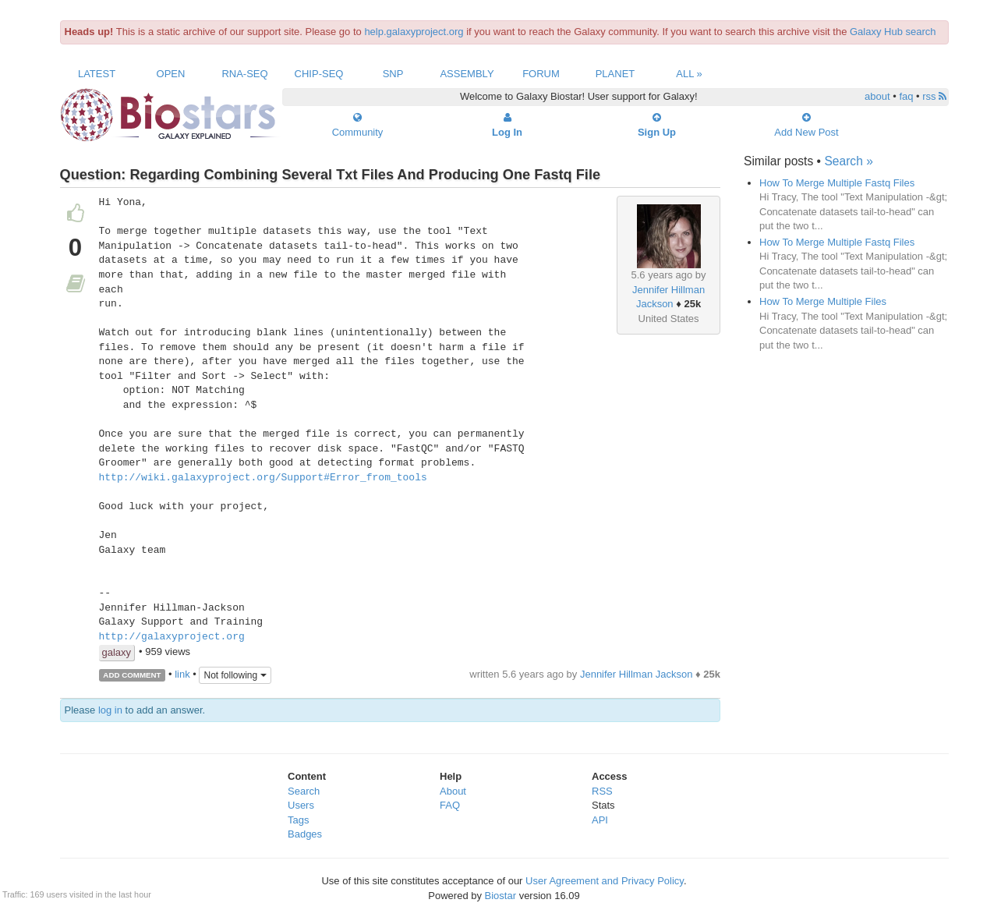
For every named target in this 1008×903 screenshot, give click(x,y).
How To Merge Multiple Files (822, 301)
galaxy (117, 652)
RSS (602, 791)
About (453, 791)
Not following (234, 675)
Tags (298, 820)
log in (110, 710)
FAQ (450, 805)
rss (934, 96)
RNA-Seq (244, 74)
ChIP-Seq (319, 74)
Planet (615, 74)
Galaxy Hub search (893, 31)
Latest (96, 74)
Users (301, 805)
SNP (393, 74)
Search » (848, 161)
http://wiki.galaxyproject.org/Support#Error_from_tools (263, 478)
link (182, 674)
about (877, 96)
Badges (305, 834)
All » (689, 74)
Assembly (466, 74)
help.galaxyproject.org (413, 31)
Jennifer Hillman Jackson (636, 674)
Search (304, 791)
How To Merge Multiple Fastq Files (836, 183)
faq (906, 96)
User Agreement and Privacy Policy (604, 881)
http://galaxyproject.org (172, 637)
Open (171, 74)
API (600, 820)
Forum (541, 74)
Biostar (500, 895)
